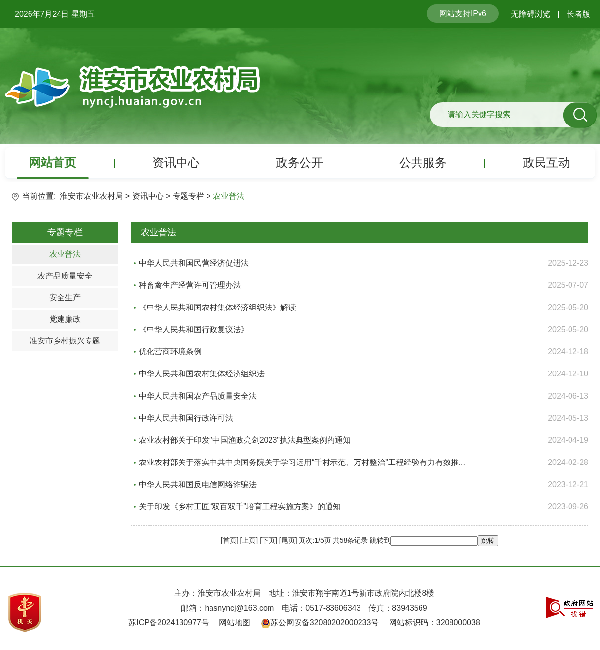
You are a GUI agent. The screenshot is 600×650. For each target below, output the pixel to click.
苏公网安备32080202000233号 (324, 623)
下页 (268, 540)
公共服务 (423, 162)
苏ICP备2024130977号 (168, 623)
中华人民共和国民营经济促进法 (194, 263)
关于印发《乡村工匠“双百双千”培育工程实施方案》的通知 (240, 506)
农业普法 (228, 196)
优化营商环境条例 (170, 351)
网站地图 (234, 623)
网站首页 (52, 162)
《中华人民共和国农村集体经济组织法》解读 (217, 307)
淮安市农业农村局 (91, 196)
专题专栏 (188, 196)
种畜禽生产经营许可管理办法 (190, 285)
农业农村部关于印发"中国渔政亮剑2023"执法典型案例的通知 (245, 440)
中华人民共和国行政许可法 (186, 418)
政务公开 (299, 162)
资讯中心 (176, 162)
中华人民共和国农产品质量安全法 (198, 396)
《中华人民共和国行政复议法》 (194, 329)
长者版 (578, 14)
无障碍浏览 (530, 14)
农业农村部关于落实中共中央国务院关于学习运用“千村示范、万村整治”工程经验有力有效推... (302, 462)
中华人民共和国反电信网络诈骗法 (198, 484)
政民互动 (546, 162)
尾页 (288, 540)
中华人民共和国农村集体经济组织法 (202, 374)
